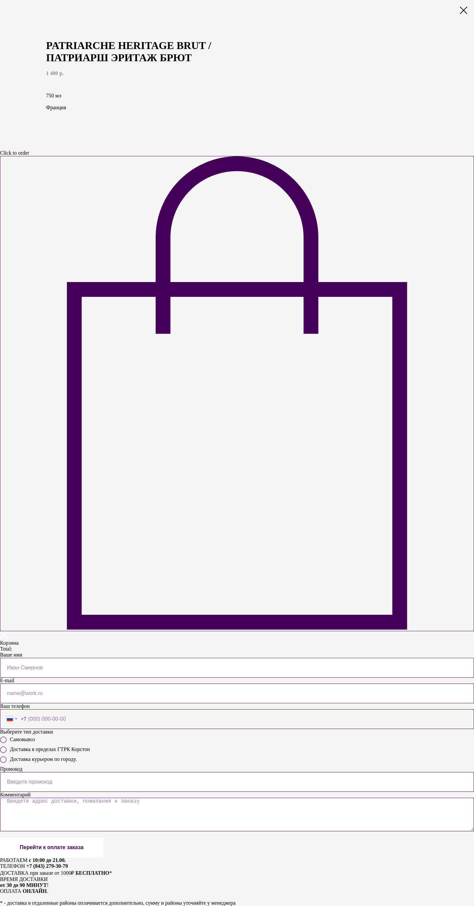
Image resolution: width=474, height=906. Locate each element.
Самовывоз (17, 740)
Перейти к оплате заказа (52, 847)
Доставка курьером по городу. (38, 759)
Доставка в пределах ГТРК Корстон (45, 749)
